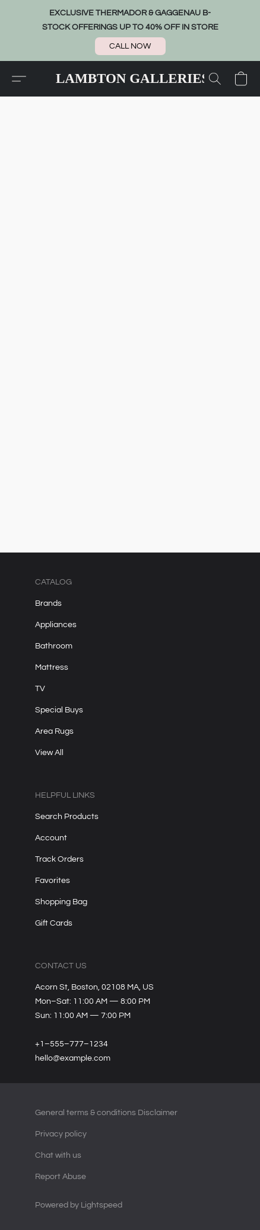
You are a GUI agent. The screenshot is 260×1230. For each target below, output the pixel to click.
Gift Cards (53, 923)
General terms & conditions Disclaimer (106, 1113)
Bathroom (53, 646)
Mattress (51, 667)
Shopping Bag (61, 902)
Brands (48, 603)
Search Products (67, 816)
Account (51, 838)
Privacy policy (61, 1134)
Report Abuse (60, 1177)
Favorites (52, 880)
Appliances (56, 625)
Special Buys (59, 710)
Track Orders (59, 859)
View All (49, 753)
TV (40, 689)
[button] (130, 46)
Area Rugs (54, 731)
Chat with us (58, 1155)
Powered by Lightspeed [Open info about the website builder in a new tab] (78, 1205)
